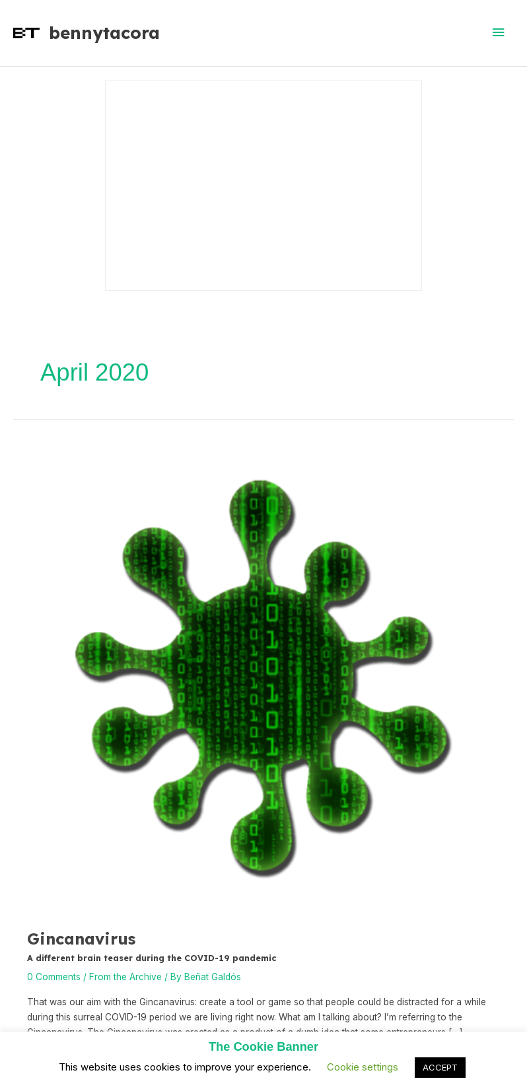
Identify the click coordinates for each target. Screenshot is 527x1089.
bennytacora (104, 32)
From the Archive (125, 977)
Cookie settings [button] (362, 1067)
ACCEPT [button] (440, 1067)
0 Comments (54, 977)
